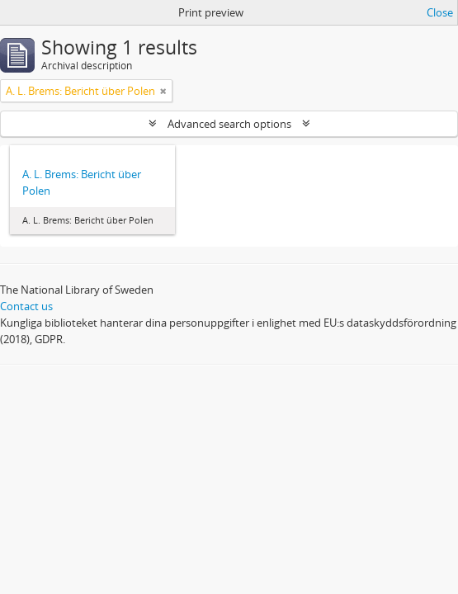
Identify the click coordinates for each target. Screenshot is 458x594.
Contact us (26, 306)
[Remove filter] (163, 90)
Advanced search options (229, 123)
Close (440, 12)
